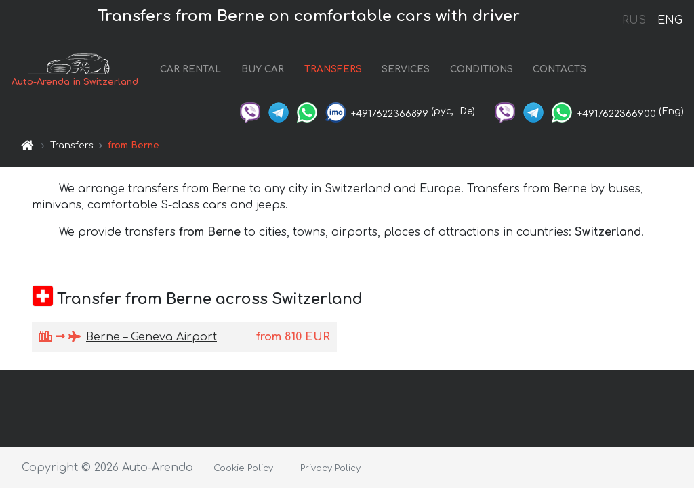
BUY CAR (262, 69)
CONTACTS (559, 69)
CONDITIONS (481, 69)
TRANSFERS (333, 69)
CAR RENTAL (190, 69)
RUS (634, 20)
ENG (669, 20)
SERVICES (406, 69)
